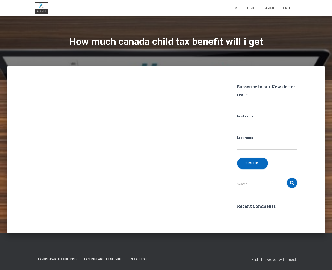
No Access (139, 259)
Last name (245, 138)
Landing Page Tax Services (103, 259)
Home (235, 8)
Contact (287, 8)
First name (245, 116)
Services (252, 8)
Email (242, 95)
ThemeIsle (289, 259)
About (269, 8)
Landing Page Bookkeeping (57, 259)
